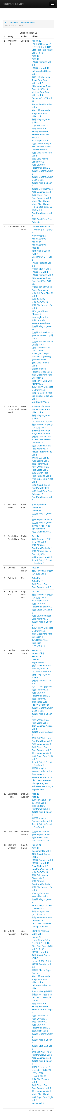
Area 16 (35, 248)
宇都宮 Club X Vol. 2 (41, 269)
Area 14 (35, 536)
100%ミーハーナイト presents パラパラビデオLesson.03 (42, 356)
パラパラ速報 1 (39, 653)
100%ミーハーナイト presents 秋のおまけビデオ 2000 (42, 1070)
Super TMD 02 (39, 662)
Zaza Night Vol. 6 (40, 600)
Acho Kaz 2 (37, 507)
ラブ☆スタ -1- (39, 646)
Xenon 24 (36, 656)
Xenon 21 (36, 41)
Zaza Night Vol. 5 (40, 866)
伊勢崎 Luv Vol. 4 (40, 952)
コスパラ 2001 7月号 (42, 961)
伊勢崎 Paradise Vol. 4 (42, 275)
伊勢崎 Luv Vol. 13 (40, 68)
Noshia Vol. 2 (38, 1103)
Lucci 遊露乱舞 (39, 1076)
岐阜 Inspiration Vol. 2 (42, 557)
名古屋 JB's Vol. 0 (40, 831)
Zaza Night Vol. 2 (40, 317)
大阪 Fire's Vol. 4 (40, 699)
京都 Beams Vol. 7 (40, 461)
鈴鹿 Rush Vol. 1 (40, 299)
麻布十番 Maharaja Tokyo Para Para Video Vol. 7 (41, 979)
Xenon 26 (36, 650)
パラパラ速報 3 (39, 235)
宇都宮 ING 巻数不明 (42, 287)
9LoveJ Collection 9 (41, 406)
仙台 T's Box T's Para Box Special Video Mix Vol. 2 (42, 396)
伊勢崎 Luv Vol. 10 (40, 863)
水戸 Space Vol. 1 (40, 504)
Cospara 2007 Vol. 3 (41, 851)
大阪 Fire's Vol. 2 (40, 125)
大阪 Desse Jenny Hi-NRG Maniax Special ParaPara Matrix (42, 146)
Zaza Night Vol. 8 (40, 140)
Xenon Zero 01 (39, 239)
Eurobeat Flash (28, 22)
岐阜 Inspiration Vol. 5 (42, 519)
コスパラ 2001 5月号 (42, 421)
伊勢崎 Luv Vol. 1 (40, 272)
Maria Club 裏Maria (41, 201)
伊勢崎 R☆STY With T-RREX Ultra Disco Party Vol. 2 (41, 439)
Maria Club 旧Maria (41, 204)
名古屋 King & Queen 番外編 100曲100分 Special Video (42, 525)
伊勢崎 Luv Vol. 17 (40, 458)
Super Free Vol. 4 (40, 290)
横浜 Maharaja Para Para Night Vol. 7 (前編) (41, 281)
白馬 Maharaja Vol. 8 (41, 192)
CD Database (11, 22)
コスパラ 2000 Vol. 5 (42, 671)
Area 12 (35, 56)
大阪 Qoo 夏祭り (40, 1018)
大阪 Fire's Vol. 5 (40, 302)
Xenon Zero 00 (39, 245)
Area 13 (35, 659)
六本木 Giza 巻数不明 (42, 686)
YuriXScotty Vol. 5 (40, 402)
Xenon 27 (36, 242)
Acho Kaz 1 (37, 510)
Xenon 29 (36, 845)
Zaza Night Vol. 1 (40, 1031)
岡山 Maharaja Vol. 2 (41, 531)
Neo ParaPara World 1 (42, 869)
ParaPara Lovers (13, 3)
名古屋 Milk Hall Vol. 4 (42, 189)
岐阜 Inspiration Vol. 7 (42, 834)
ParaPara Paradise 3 (42, 226)
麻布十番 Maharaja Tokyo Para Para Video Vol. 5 (41, 80)
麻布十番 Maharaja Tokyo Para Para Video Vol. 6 (41, 113)
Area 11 (35, 59)
